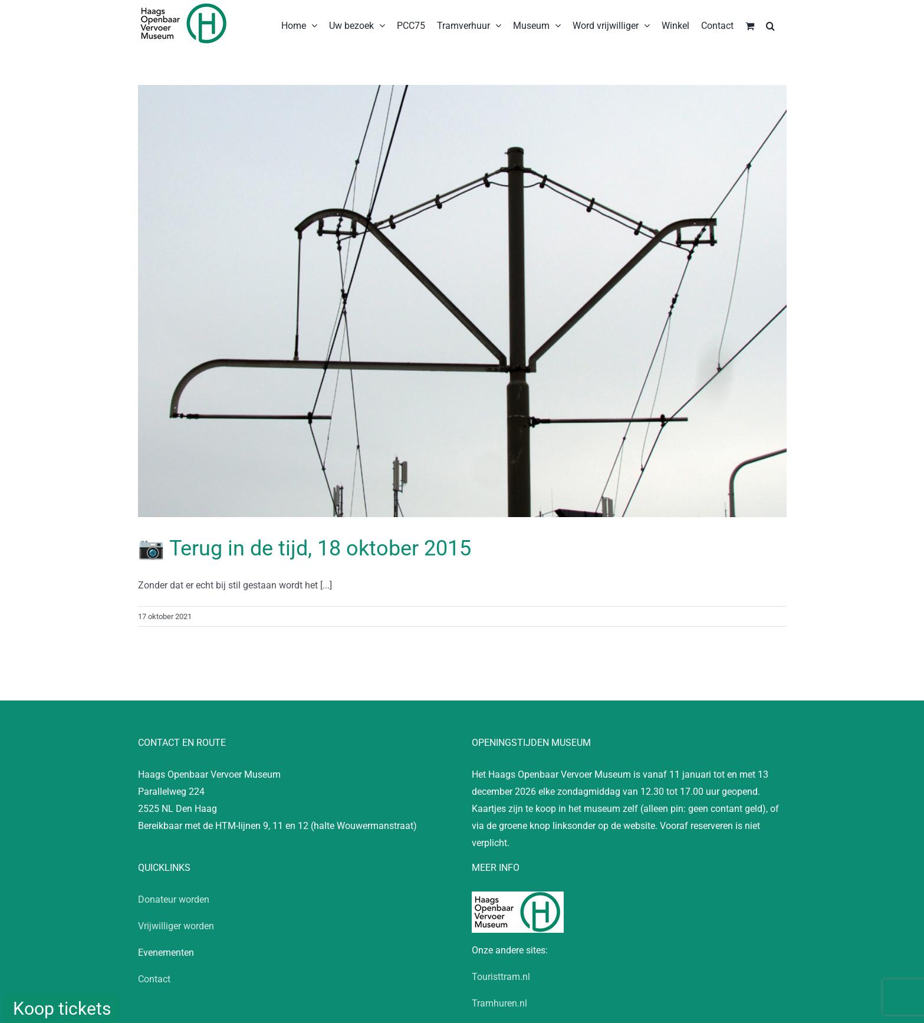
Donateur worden (173, 899)
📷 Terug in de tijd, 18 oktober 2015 (304, 548)
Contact (154, 979)
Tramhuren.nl (499, 1003)
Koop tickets (62, 1008)
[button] (770, 25)
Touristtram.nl (501, 976)
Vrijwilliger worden (176, 926)
